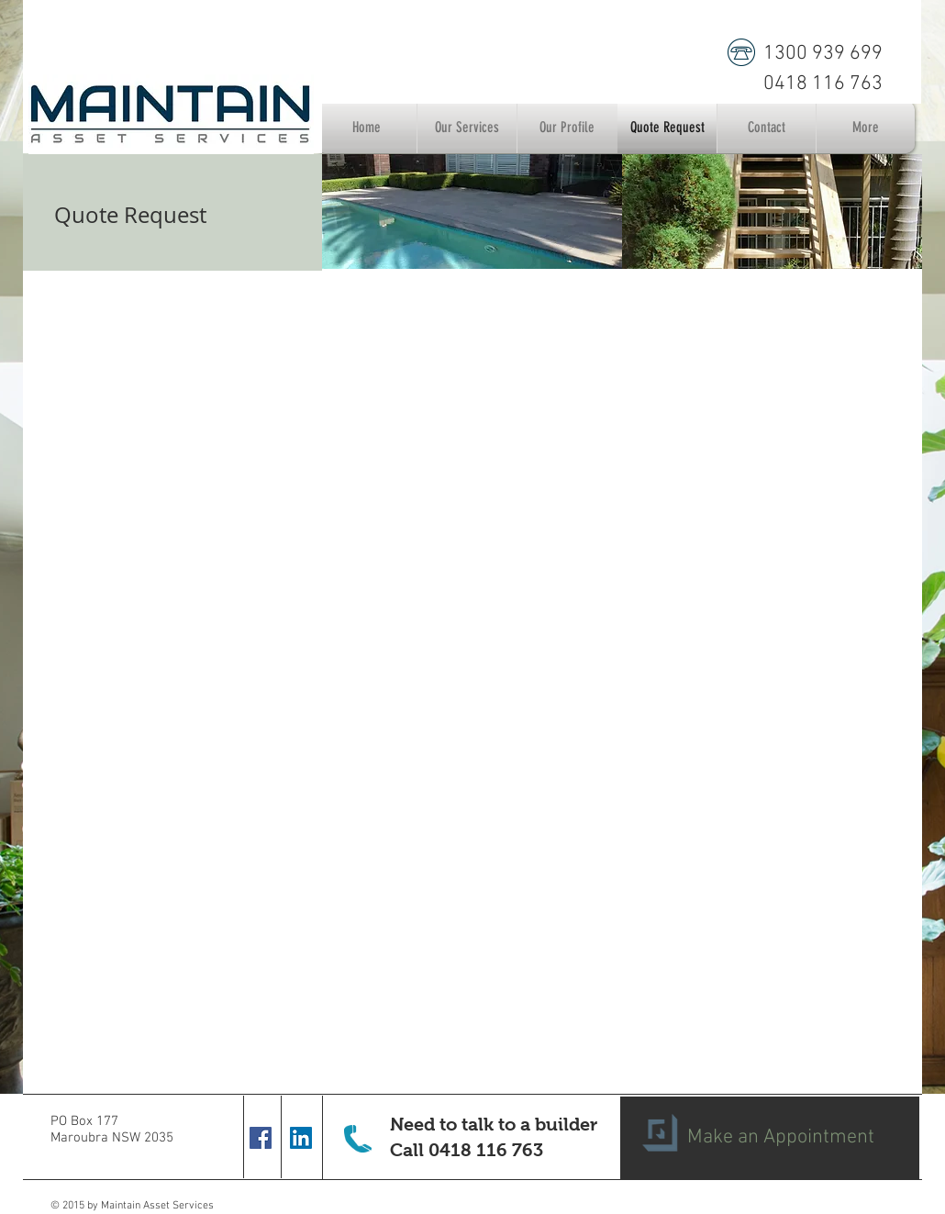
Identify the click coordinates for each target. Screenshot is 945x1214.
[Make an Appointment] (769, 1138)
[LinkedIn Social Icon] (301, 1138)
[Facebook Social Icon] (261, 1138)
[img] (472, 211)
